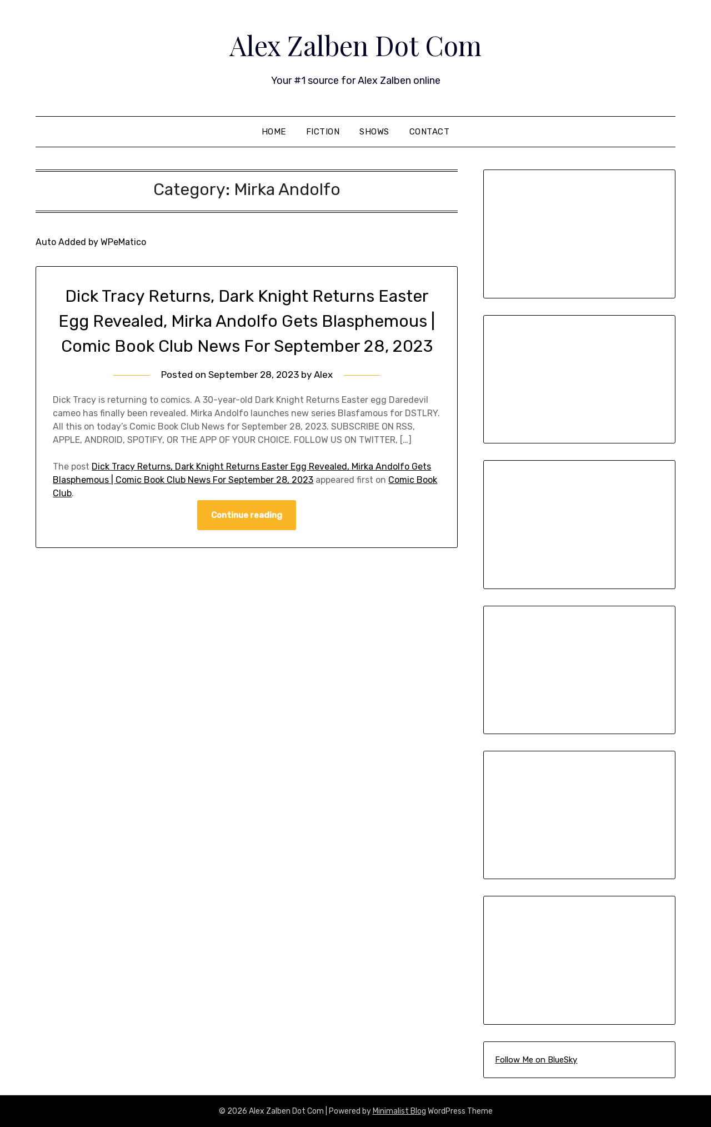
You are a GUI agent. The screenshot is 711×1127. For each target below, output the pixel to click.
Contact (429, 132)
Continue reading (246, 515)
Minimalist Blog (399, 1111)
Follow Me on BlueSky (536, 1060)
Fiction (323, 132)
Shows (374, 132)
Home (274, 132)
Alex (323, 374)
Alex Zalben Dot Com (355, 45)
